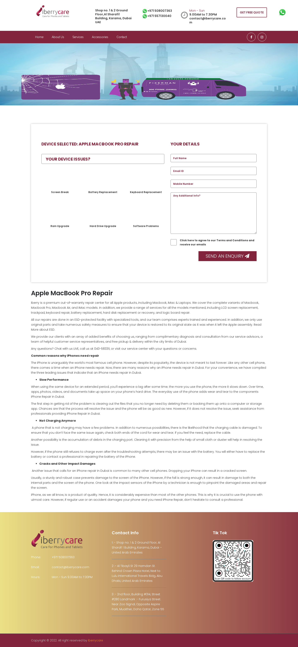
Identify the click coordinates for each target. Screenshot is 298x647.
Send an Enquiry (227, 256)
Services (78, 37)
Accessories (100, 37)
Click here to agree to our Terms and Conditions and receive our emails (212, 242)
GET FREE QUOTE (252, 12)
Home (39, 37)
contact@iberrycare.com (70, 567)
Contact (122, 37)
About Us (58, 37)
